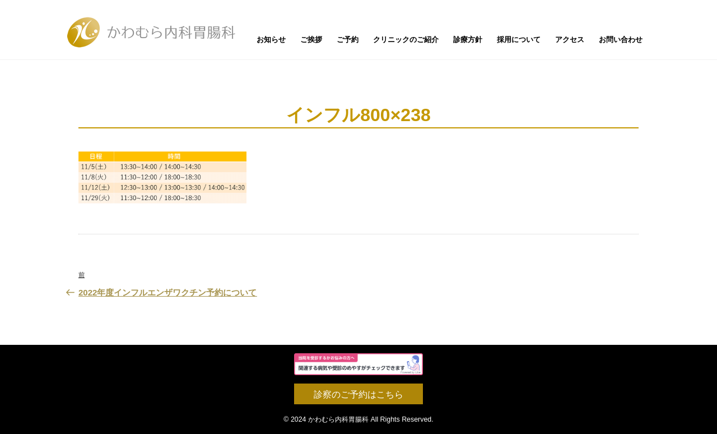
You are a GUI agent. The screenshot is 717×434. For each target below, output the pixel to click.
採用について (519, 39)
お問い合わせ (620, 39)
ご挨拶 (311, 39)
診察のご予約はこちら (358, 394)
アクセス (569, 39)
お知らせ (271, 39)
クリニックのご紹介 (406, 39)
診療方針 (467, 39)
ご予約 (347, 39)
